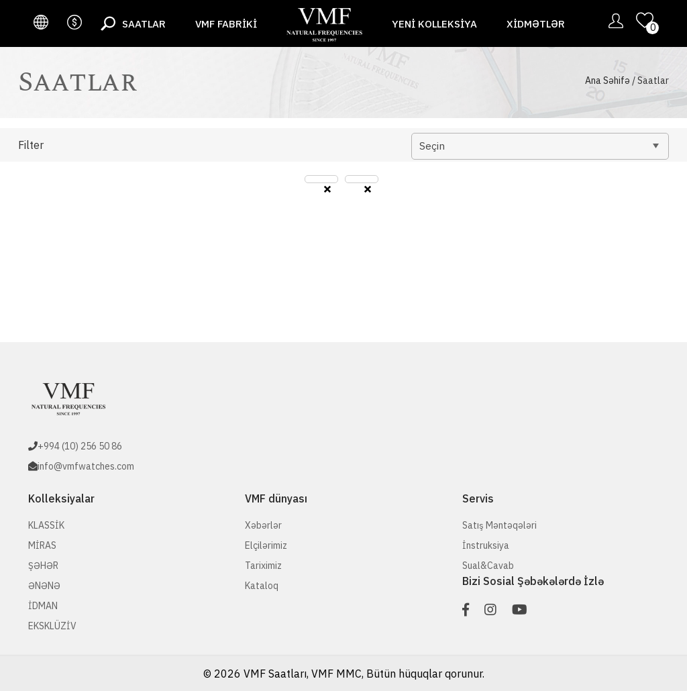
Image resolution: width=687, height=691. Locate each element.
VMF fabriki (226, 23)
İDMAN (43, 606)
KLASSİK (46, 525)
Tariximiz (263, 566)
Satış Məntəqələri (499, 525)
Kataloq (261, 586)
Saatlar (144, 23)
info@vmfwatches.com (86, 466)
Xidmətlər (536, 23)
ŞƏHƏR (43, 566)
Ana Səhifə (607, 80)
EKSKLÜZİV (52, 626)
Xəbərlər (263, 525)
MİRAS (42, 545)
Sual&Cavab (488, 566)
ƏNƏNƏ (44, 586)
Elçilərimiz (266, 545)
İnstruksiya (485, 545)
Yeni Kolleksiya (434, 23)
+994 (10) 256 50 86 (80, 446)
